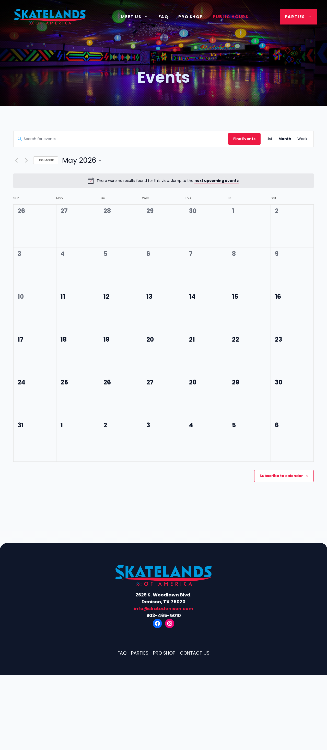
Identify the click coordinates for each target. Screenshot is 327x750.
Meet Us (137, 16)
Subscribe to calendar (281, 475)
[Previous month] (16, 160)
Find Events (244, 138)
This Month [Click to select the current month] (45, 160)
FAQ (163, 17)
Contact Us (194, 653)
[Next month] (26, 160)
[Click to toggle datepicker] (81, 160)
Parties (301, 16)
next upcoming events (216, 180)
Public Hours (230, 17)
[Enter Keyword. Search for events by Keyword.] (121, 139)
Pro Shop (190, 17)
